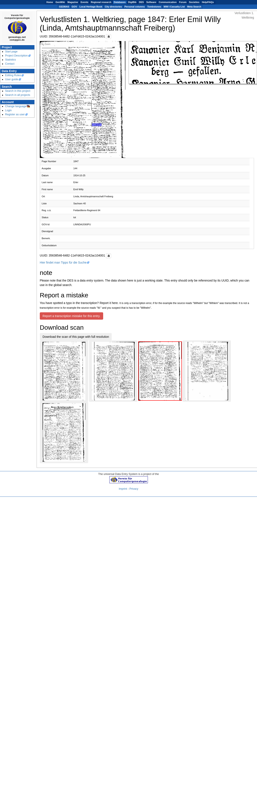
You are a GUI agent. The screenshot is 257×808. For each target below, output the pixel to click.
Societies (194, 2)
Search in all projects (17, 94)
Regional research (101, 2)
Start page (11, 51)
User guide (11, 79)
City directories (113, 6)
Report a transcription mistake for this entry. (71, 316)
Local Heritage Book (90, 6)
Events (84, 2)
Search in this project (17, 90)
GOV (74, 6)
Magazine (72, 2)
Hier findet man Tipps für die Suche (63, 262)
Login (8, 110)
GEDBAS (64, 6)
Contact (10, 63)
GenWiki (60, 2)
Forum (182, 2)
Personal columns (135, 6)
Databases (120, 2)
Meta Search (194, 6)
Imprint (123, 488)
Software (151, 2)
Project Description (16, 55)
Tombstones (154, 6)
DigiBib (132, 2)
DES (141, 2)
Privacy (133, 488)
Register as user (15, 114)
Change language (16, 106)
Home (49, 2)
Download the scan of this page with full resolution (76, 336)
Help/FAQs (208, 2)
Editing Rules (13, 75)
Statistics (10, 59)
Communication (168, 2)
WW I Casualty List (174, 6)
